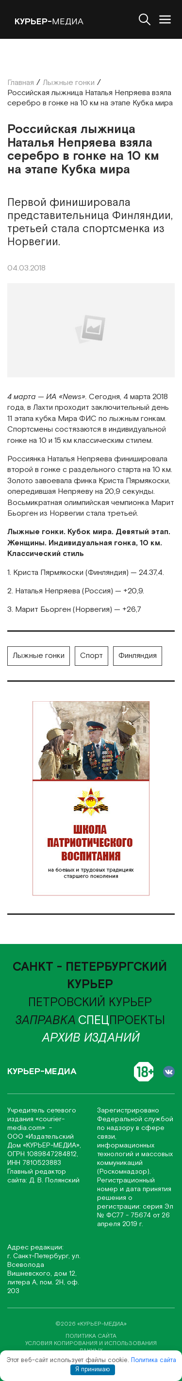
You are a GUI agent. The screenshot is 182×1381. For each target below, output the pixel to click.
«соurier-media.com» (36, 1123)
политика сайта (91, 1336)
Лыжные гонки (39, 656)
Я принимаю (92, 1369)
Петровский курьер (90, 1002)
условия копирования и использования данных (91, 1347)
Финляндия (137, 656)
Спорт (91, 656)
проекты (121, 1020)
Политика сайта (153, 1360)
